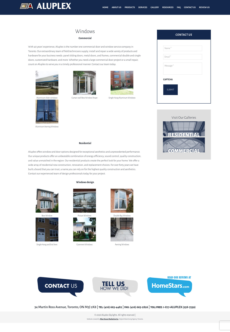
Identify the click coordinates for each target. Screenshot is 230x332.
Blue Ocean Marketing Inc (109, 319)
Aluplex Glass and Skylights (45, 7)
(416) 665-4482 (109, 307)
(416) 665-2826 (138, 307)
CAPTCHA (168, 79)
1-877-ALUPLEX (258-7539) (181, 307)
